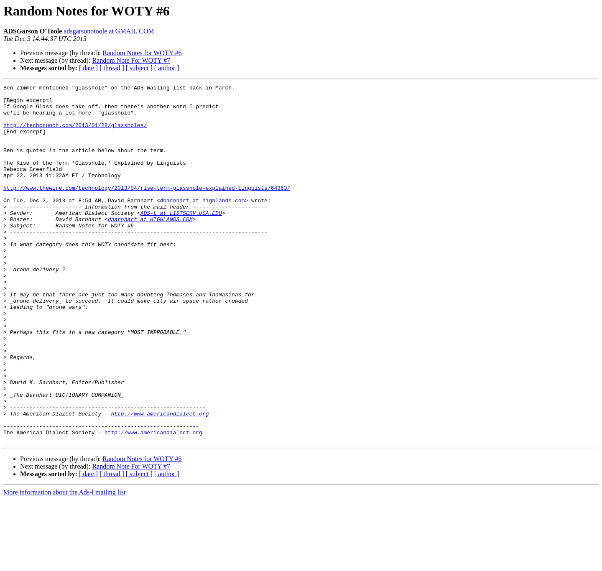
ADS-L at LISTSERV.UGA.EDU (181, 239)
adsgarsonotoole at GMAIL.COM (109, 31)
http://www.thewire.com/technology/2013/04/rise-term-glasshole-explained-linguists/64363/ (146, 209)
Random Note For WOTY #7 (131, 60)
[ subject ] (139, 67)
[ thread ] (111, 67)
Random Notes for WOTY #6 (141, 52)
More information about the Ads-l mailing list (64, 563)
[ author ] (166, 67)
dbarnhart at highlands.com (202, 224)
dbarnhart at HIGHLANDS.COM (150, 246)
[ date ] (88, 67)
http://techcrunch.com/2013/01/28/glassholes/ (75, 134)
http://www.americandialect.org (160, 480)
